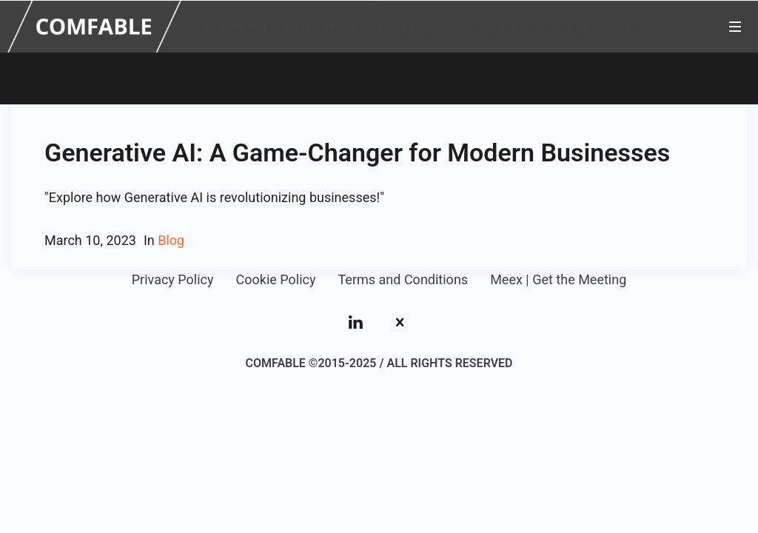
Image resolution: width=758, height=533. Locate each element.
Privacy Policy (173, 278)
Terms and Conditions (403, 278)
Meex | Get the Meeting (558, 278)
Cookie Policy (276, 278)
